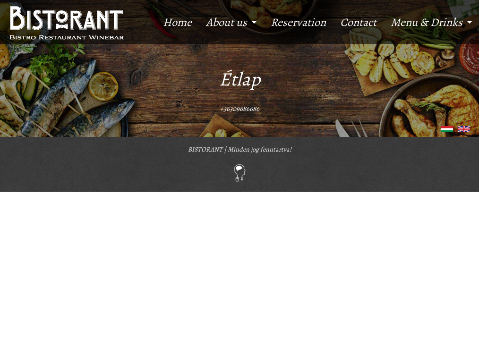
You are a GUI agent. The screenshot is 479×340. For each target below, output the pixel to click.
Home (177, 22)
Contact (358, 22)
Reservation (298, 22)
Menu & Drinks (426, 22)
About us (226, 22)
